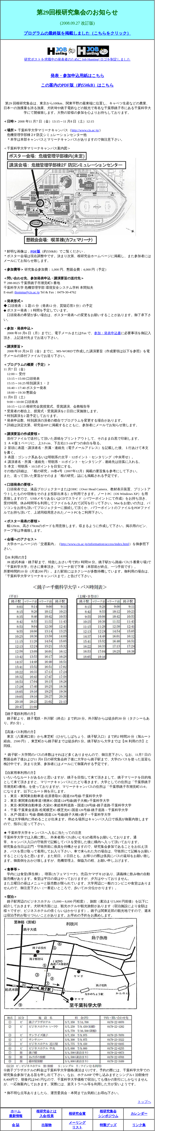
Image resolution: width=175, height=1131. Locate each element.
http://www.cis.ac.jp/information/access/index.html (95, 544)
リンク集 (139, 1125)
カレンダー (139, 1113)
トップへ (144, 1102)
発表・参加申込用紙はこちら (77, 75)
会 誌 (15, 1125)
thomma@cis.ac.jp (26, 292)
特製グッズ (108, 1125)
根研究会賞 (77, 1113)
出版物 (46, 1125)
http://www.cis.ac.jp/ (85, 130)
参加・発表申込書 (107, 333)
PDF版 (35, 251)
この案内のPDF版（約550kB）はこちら (77, 85)
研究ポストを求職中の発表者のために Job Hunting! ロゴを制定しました (77, 59)
